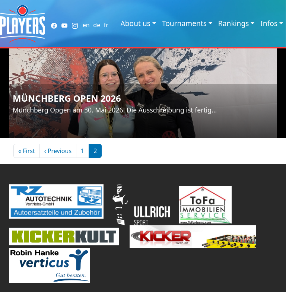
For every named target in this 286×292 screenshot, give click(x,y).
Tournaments (184, 23)
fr (106, 25)
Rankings (233, 23)
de (96, 25)
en (86, 25)
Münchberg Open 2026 (67, 98)
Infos (268, 23)
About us (135, 23)
